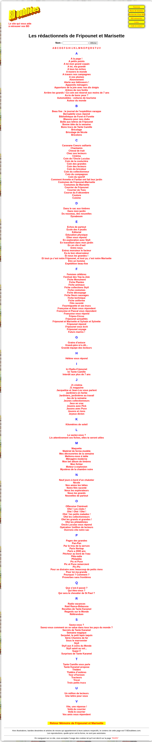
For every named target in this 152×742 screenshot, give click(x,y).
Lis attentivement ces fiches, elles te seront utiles (76, 437)
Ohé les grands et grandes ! (76, 519)
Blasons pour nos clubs (76, 119)
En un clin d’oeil (77, 245)
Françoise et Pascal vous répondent (76, 311)
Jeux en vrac (77, 403)
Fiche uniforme (76, 300)
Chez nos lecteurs (77, 153)
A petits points (77, 61)
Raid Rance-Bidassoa (76, 606)
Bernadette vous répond (76, 114)
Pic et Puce (76, 561)
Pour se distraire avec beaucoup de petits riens (76, 569)
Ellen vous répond (77, 237)
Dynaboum (77, 216)
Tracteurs (76, 677)
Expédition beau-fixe (76, 263)
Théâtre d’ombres (76, 672)
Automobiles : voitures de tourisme (76, 98)
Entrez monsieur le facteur (76, 250)
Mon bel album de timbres (76, 461)
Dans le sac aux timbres (76, 208)
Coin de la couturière (76, 161)
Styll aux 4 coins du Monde (76, 646)
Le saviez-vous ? (76, 435)
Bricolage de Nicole (76, 132)
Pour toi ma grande (76, 572)
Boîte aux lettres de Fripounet (76, 122)
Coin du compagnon (76, 174)
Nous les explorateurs (76, 490)
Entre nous (76, 248)
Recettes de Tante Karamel (76, 609)
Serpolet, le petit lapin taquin (77, 635)
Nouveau (136, 7)
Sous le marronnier (76, 640)
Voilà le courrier (76, 712)
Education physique (77, 235)
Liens (136, 22)
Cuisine (76, 198)
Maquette (77, 448)
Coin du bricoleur (76, 169)
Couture (76, 195)
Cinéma (76, 156)
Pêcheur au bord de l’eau (76, 554)
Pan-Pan (76, 543)
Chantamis (77, 148)
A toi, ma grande (77, 66)
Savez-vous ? (76, 625)
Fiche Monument (76, 279)
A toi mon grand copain (76, 64)
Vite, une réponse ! (76, 706)
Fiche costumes (76, 290)
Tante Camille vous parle (76, 664)
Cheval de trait (77, 151)
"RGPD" (115, 738)
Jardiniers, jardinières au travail (76, 395)
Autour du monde (76, 100)
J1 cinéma (76, 385)
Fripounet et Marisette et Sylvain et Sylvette (77, 321)
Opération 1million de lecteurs (76, 527)
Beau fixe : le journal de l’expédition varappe (76, 111)
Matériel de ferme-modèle (77, 451)
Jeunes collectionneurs (76, 401)
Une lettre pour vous (76, 696)
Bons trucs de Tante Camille (76, 127)
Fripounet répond (76, 324)
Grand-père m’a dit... (76, 345)
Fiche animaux (76, 285)
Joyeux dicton (76, 414)
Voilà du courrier (76, 709)
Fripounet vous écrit (76, 326)
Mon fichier (76, 464)
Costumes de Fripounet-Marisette (76, 182)
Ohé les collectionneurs (77, 517)
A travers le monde (76, 72)
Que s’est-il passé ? (76, 588)
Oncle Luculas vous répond (76, 524)
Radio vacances (76, 604)
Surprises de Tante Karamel (76, 653)
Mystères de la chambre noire (76, 469)
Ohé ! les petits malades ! (77, 514)
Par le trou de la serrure (77, 546)
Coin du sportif (76, 177)
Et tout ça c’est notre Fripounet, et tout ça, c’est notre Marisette (77, 258)
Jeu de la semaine (77, 398)
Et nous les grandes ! (76, 256)
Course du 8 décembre (76, 192)
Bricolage (76, 129)
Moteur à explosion (76, 467)
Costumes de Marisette (76, 185)
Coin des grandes (76, 164)
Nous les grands (77, 493)
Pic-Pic (76, 567)
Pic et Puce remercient (76, 564)
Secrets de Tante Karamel (77, 630)
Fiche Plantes (76, 282)
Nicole (76, 482)
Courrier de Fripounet (76, 187)
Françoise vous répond (76, 313)
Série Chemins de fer (76, 638)
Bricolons (76, 135)
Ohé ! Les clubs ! (76, 509)
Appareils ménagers (77, 85)
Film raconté (76, 303)
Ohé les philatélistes (76, 522)
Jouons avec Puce (76, 408)
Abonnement (76, 79)
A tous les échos (76, 69)
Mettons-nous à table (76, 456)
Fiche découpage (76, 292)
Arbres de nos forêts (76, 90)
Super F (76, 651)
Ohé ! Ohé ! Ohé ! (76, 511)
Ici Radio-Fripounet (76, 369)
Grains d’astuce (76, 342)
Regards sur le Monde (76, 611)
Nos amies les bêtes (77, 485)
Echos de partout (76, 227)
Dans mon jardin (76, 211)
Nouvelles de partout (76, 495)
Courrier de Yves (76, 190)
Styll (76, 643)
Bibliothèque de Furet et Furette (76, 116)
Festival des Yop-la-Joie (77, 277)
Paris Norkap (76, 548)
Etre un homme (76, 261)
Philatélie (77, 559)
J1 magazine (76, 387)
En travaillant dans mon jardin (76, 242)
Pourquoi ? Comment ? (76, 574)
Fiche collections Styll (76, 287)
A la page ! (76, 58)
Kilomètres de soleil (76, 424)
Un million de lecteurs (77, 693)
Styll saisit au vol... (76, 648)
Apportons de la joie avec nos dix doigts (76, 87)
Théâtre (76, 669)
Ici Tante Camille (76, 372)
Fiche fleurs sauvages (76, 295)
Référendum (76, 614)
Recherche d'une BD (137, 14)
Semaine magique (76, 632)
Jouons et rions (76, 411)
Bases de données (136, 11)
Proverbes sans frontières (76, 577)
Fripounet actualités (77, 319)
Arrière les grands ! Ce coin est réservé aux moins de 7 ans (76, 92)
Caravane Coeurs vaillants (76, 145)
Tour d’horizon (77, 675)
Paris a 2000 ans (77, 551)
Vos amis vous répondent (77, 714)
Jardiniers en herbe (76, 393)
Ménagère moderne (76, 459)
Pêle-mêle (76, 556)
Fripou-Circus (76, 316)
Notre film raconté (77, 488)
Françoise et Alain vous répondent (77, 308)
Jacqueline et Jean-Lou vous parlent (77, 390)
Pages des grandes (76, 540)
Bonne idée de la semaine (76, 124)
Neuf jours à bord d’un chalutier (76, 480)
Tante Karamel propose (76, 667)
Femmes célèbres (76, 274)
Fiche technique (76, 298)
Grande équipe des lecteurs (76, 348)
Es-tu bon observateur (76, 253)
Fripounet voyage (76, 329)
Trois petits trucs (76, 682)
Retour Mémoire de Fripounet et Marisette (76, 723)
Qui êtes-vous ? (76, 590)
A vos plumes (76, 77)
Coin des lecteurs (76, 166)
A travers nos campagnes (77, 74)
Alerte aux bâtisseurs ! (76, 82)
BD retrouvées (136, 18)
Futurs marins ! (76, 332)
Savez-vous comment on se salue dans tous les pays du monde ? (76, 627)
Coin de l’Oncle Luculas (76, 158)
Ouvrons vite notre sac (76, 530)
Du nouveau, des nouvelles (77, 213)
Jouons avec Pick (76, 406)
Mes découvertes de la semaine (76, 453)
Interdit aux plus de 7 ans (77, 374)
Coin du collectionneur (76, 171)
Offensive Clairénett (76, 506)
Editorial (76, 232)
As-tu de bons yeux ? (76, 95)
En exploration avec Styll (76, 240)
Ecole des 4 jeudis (77, 229)
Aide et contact (136, 26)
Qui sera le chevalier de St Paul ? (76, 593)
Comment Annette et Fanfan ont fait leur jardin (76, 179)
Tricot (76, 680)
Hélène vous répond (77, 358)
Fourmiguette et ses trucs (76, 306)
